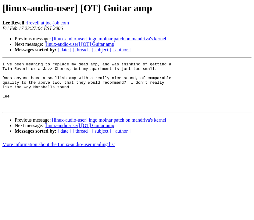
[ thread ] (82, 49)
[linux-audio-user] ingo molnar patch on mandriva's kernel (109, 38)
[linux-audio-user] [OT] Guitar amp (79, 44)
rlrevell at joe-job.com (47, 22)
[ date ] (64, 49)
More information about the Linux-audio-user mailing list (58, 153)
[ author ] (122, 49)
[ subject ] (101, 49)
